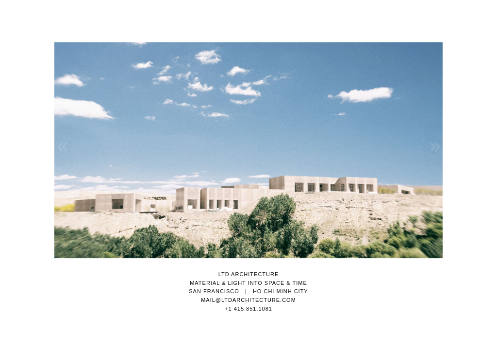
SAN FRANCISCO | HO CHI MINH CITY (248, 291)
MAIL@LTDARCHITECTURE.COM (248, 300)
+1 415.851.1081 (248, 309)
